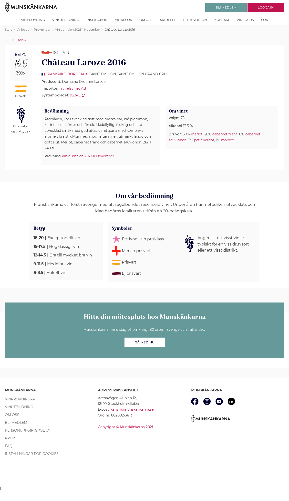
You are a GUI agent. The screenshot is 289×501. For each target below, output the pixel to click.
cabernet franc (224, 134)
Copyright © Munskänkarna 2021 (125, 427)
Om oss (145, 20)
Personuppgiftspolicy (27, 430)
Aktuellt (167, 20)
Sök (264, 20)
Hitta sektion (195, 20)
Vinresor (123, 20)
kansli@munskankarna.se (132, 409)
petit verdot (204, 140)
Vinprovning (33, 20)
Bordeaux (77, 74)
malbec (227, 140)
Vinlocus (245, 20)
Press (10, 438)
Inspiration (97, 20)
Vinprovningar (20, 399)
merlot (197, 134)
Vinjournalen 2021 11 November (88, 156)
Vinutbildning (65, 20)
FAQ (8, 446)
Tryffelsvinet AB (72, 88)
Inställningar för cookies (32, 454)
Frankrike (55, 74)
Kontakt (221, 20)
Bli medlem (16, 422)
